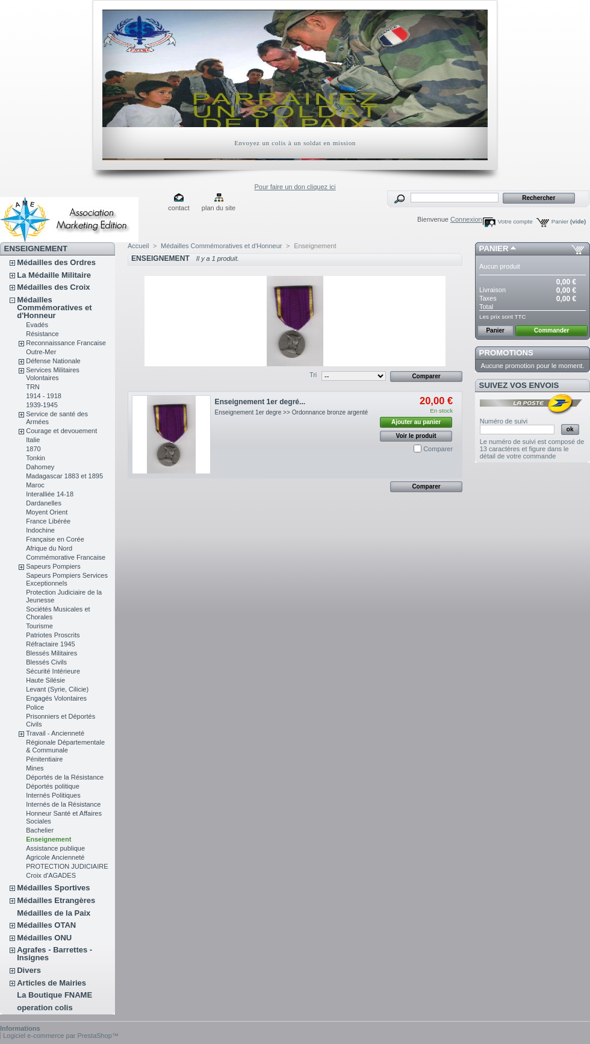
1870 (33, 448)
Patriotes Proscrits (52, 635)
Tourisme (39, 626)
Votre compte (515, 221)
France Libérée (48, 521)
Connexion (466, 219)
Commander (551, 330)
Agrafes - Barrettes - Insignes (54, 953)
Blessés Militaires (51, 653)
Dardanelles (43, 503)
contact (178, 207)
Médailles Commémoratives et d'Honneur (54, 307)
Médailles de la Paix (53, 912)
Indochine (40, 530)
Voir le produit (416, 436)
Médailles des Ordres (56, 262)
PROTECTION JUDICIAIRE (67, 866)
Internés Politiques (53, 795)
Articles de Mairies (51, 982)
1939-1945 (42, 404)
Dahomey (40, 466)
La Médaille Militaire (54, 275)
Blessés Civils (46, 662)
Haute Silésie (45, 680)
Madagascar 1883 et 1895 (64, 476)
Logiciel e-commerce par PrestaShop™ (61, 1035)
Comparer (438, 448)
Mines (34, 768)
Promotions (506, 352)
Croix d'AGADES (51, 875)
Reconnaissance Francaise (66, 342)
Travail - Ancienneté (55, 733)
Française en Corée (55, 539)
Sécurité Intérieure (53, 671)
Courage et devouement (61, 430)
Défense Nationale (53, 360)
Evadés (37, 324)
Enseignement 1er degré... (260, 402)
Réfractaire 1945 (50, 644)
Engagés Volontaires (56, 698)
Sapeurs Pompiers (53, 566)
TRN (33, 386)
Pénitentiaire (44, 759)
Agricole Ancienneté (55, 857)
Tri (313, 374)
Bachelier (40, 830)
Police (35, 707)
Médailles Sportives (53, 887)
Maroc (35, 485)
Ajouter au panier (416, 422)
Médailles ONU (44, 937)
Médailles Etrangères (56, 900)
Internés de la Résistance (63, 804)
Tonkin (35, 457)
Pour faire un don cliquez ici (294, 186)
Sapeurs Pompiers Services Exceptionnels (67, 579)
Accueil (138, 245)
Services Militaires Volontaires (52, 373)
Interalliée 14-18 (49, 494)
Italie (33, 439)
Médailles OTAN (46, 925)
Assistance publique (55, 848)
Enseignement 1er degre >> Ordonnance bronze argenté (291, 412)
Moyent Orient (46, 512)
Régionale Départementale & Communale (65, 746)
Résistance (42, 333)
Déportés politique (52, 786)
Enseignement (48, 839)
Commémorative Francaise (65, 557)
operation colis (44, 1007)
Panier (568, 221)
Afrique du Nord (49, 548)
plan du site (218, 207)
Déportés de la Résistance (65, 777)
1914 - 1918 (43, 395)
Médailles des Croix (53, 287)
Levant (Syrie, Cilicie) (57, 689)
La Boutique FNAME (54, 994)
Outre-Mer (41, 351)
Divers (29, 970)
